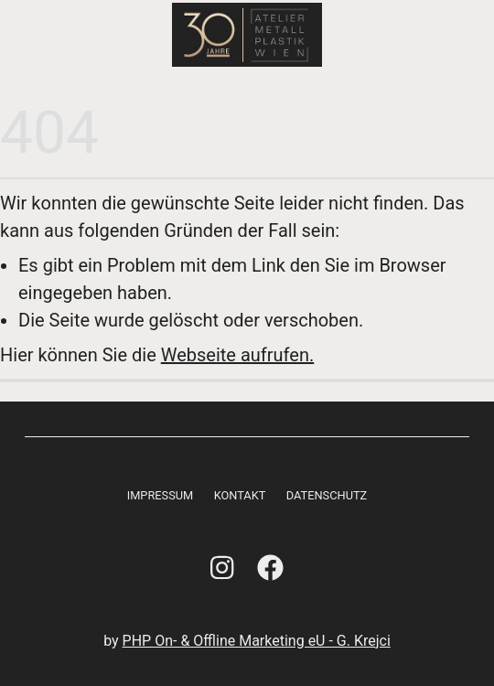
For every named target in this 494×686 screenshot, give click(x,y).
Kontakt (240, 495)
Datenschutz (327, 495)
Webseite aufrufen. (237, 355)
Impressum (160, 495)
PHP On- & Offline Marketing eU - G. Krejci (257, 640)
